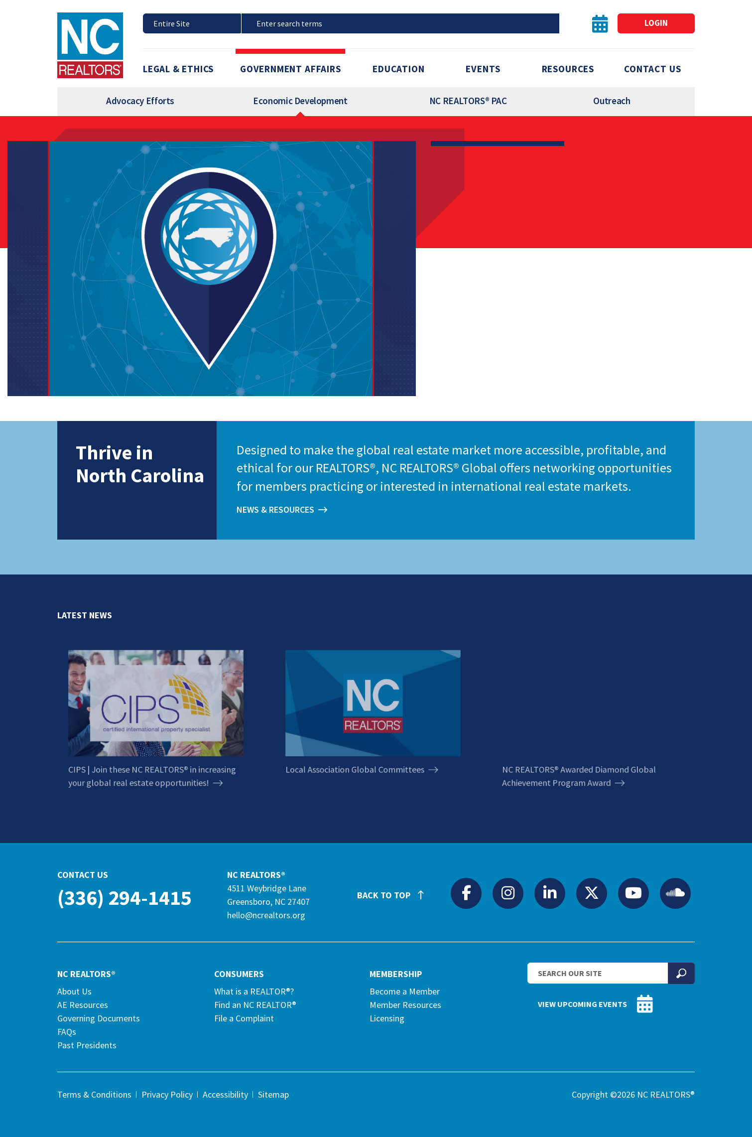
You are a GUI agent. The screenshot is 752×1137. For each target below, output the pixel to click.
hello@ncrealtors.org (266, 915)
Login (656, 22)
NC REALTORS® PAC (468, 101)
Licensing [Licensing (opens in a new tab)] (387, 1018)
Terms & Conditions (94, 1094)
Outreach (611, 101)
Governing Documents (98, 1018)
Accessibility (225, 1094)
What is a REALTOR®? (254, 991)
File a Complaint (244, 1018)
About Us (74, 991)
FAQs (66, 1031)
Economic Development (300, 101)
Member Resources (405, 1004)
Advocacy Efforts (140, 101)
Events (483, 69)
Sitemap (273, 1094)
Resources (568, 69)
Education (398, 69)
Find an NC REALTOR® (255, 1004)
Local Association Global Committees (363, 757)
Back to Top (395, 890)
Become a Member (405, 991)
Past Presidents (87, 1045)
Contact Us (652, 69)
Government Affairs (290, 69)
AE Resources (82, 1004)
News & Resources (275, 509)
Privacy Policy (167, 1094)
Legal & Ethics (178, 69)
